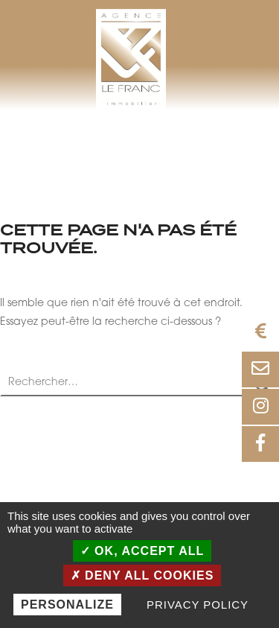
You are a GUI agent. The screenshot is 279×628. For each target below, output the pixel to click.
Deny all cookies (142, 575)
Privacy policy (197, 604)
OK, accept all (142, 551)
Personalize (67, 604)
